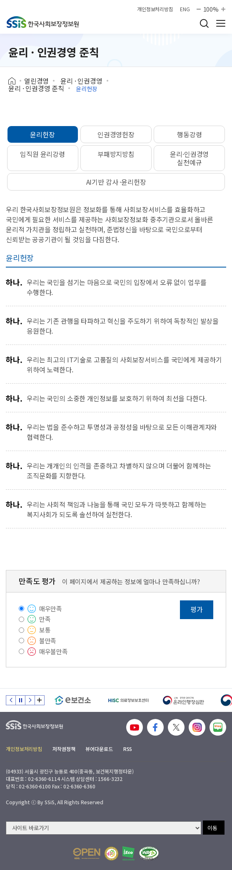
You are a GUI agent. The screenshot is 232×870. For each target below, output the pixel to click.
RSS (127, 748)
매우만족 (50, 608)
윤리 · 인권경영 (81, 80)
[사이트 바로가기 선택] (103, 828)
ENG (185, 9)
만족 (45, 619)
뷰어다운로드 (98, 748)
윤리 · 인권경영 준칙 (36, 88)
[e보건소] (72, 700)
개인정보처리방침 (155, 9)
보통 (45, 629)
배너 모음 (40, 700)
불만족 (48, 640)
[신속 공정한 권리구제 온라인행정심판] (183, 700)
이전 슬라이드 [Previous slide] (11, 700)
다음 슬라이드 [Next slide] (30, 700)
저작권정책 (63, 748)
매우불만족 (53, 651)
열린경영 (36, 80)
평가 (196, 609)
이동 (212, 828)
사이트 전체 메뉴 (220, 23)
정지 (20, 700)
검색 (204, 23)
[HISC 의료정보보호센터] (128, 700)
